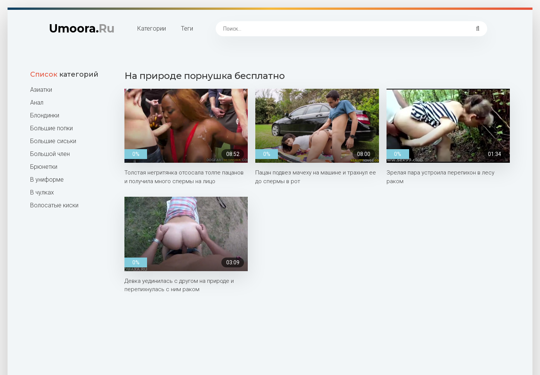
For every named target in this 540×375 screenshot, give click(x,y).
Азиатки (41, 89)
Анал (36, 102)
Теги (187, 28)
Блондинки (44, 115)
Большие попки (51, 128)
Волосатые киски (54, 205)
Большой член (50, 153)
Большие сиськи (53, 141)
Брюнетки (43, 166)
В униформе (47, 179)
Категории (151, 28)
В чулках (42, 192)
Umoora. (82, 28)
